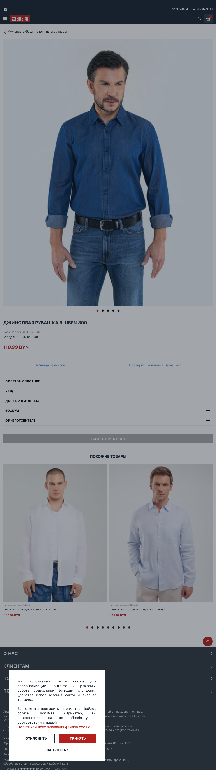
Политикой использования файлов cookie (54, 727)
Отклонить (36, 738)
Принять (78, 738)
